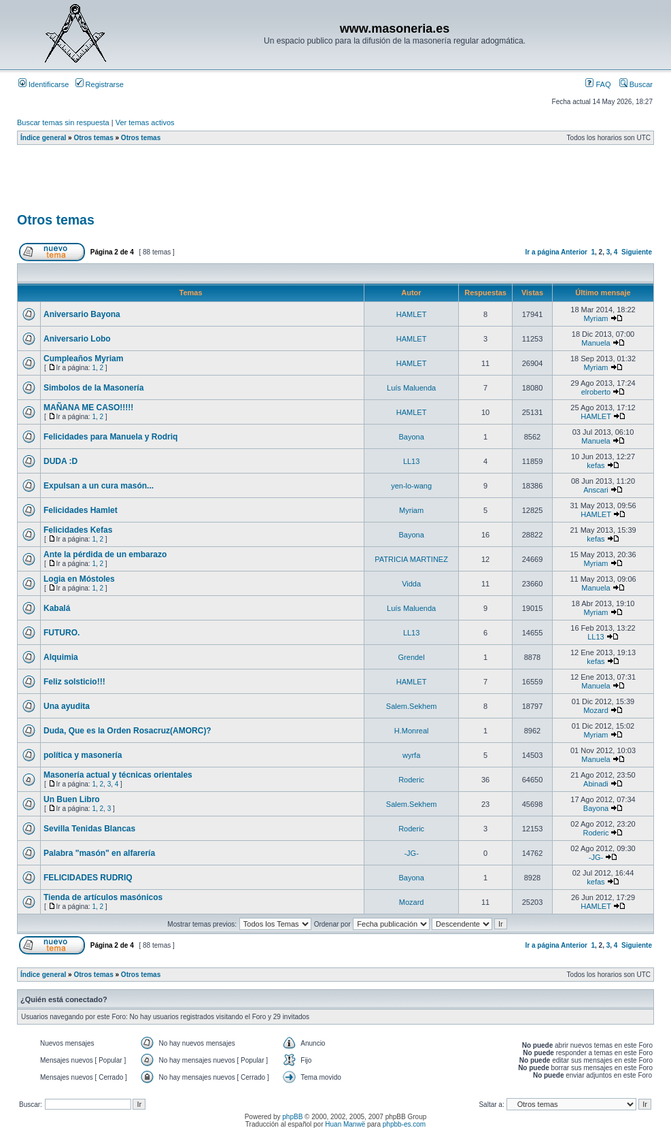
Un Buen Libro (72, 799)
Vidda (411, 584)
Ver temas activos (145, 122)
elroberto (595, 392)
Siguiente (636, 252)
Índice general (43, 138)
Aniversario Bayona (82, 314)
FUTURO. (62, 632)
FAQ (597, 84)
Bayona (411, 437)
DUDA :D (61, 461)
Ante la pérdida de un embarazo (105, 554)
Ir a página (543, 252)
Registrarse (99, 84)
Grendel (411, 657)
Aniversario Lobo (77, 339)
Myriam (595, 318)
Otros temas (93, 138)
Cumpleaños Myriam (83, 358)
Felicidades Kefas (78, 530)
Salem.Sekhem (411, 706)
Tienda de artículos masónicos (103, 897)
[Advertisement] (264, 183)
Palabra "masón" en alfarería (99, 853)
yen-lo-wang (411, 486)
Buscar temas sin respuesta (63, 122)
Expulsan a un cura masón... (99, 486)
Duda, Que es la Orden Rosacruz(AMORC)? (127, 730)
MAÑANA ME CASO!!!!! (88, 407)
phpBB (292, 1117)
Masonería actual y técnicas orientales (118, 775)
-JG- (411, 853)
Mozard (595, 710)
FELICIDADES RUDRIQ (88, 877)
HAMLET (411, 314)
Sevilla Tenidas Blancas (89, 828)
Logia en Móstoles (79, 579)
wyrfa (411, 755)
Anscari (595, 490)
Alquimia (61, 657)
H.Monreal (411, 731)
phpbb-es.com (404, 1124)
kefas (595, 465)
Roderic (411, 780)
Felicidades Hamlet (81, 510)
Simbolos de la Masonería (93, 388)
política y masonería (83, 755)
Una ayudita (67, 706)
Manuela (595, 343)
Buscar (636, 84)
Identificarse (43, 84)
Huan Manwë (345, 1124)
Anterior (574, 252)
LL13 (411, 461)
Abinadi (595, 784)
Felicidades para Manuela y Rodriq (110, 437)
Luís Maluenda (411, 388)
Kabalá (57, 608)
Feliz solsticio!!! (74, 681)
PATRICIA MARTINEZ (411, 559)
